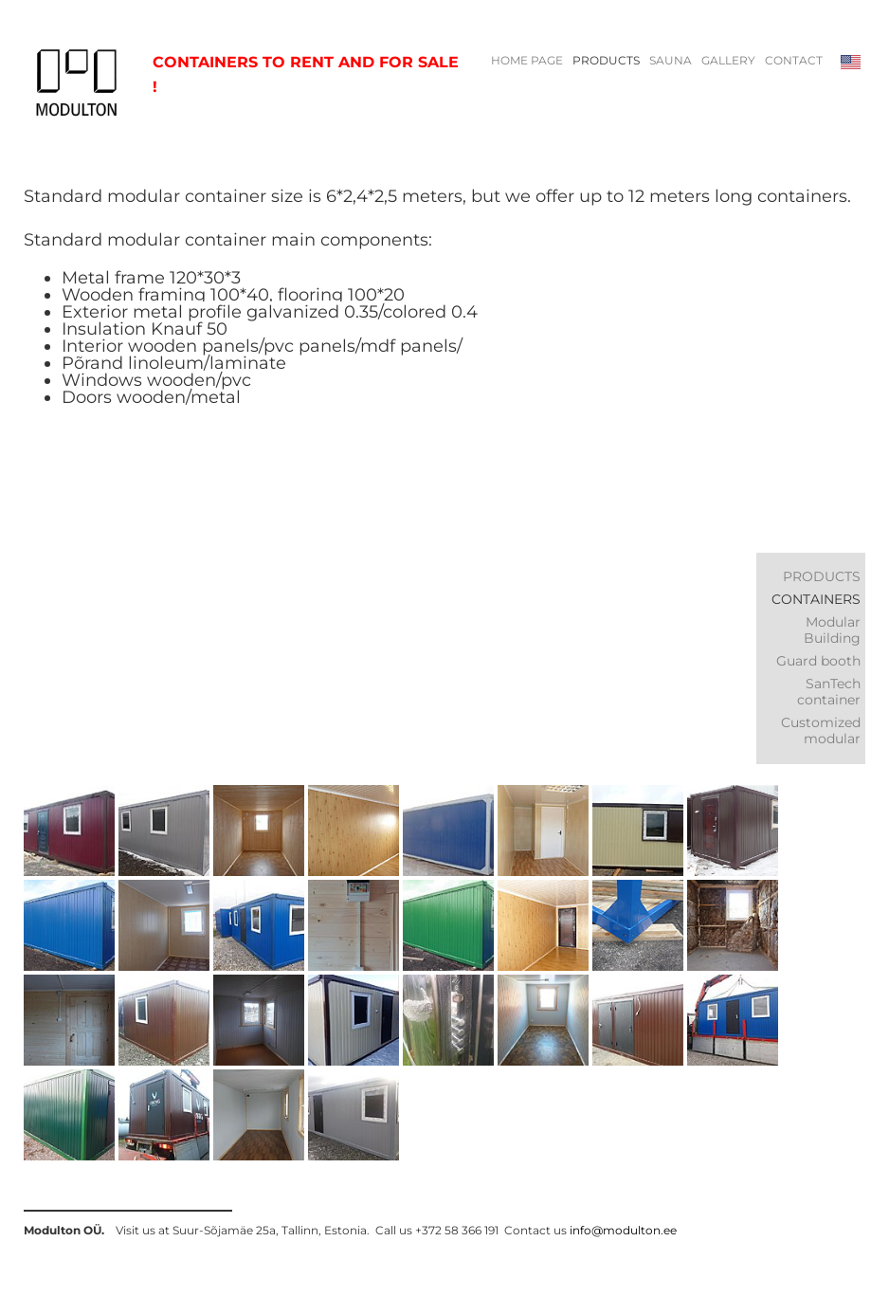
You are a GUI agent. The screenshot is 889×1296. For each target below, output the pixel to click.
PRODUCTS (606, 60)
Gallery (728, 60)
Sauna (670, 60)
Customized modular (821, 730)
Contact (794, 60)
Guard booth (818, 660)
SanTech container (829, 691)
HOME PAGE (527, 60)
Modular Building (832, 630)
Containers (816, 599)
